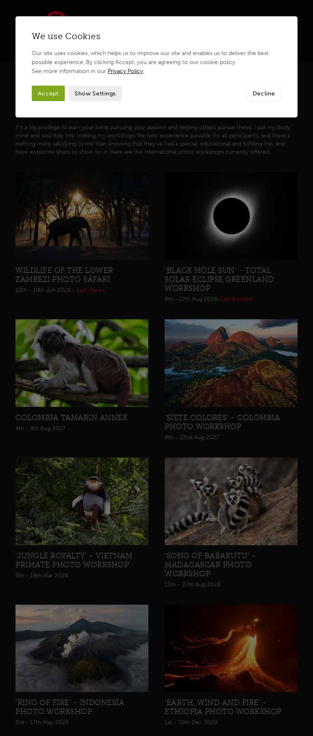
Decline (264, 93)
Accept (48, 93)
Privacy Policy (125, 71)
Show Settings (95, 93)
